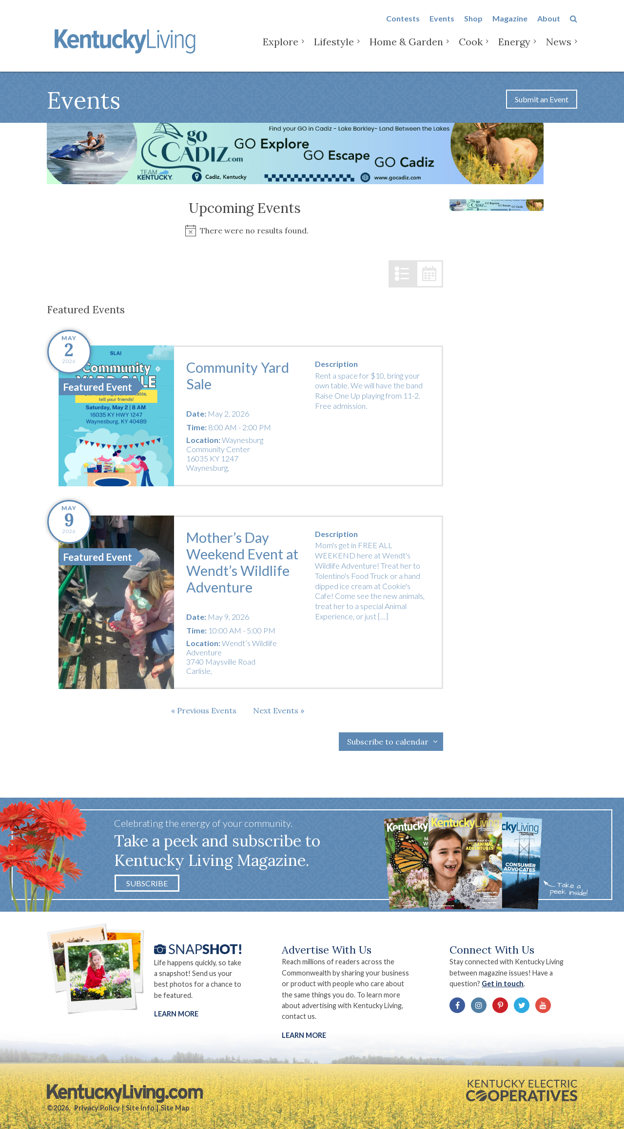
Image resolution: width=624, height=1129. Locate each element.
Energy (514, 48)
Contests (403, 25)
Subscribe (147, 883)
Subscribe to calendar (388, 741)
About (548, 25)
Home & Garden (406, 48)
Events (441, 25)
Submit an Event (541, 99)
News (558, 48)
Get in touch (503, 983)
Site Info (140, 1108)
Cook (471, 48)
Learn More (176, 1014)
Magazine (509, 25)
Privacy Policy (97, 1108)
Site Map (174, 1108)
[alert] (245, 231)
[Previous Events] (204, 710)
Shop (473, 25)
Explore (280, 48)
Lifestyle (334, 48)
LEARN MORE (304, 1035)
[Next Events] (279, 710)
